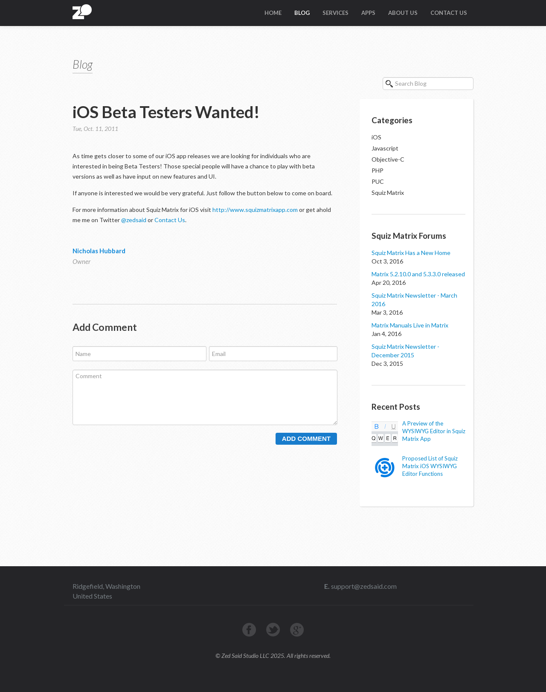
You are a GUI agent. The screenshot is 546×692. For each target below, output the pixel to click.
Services (335, 12)
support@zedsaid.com (363, 586)
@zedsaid (133, 219)
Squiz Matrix (388, 192)
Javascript (385, 148)
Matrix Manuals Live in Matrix (410, 325)
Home (273, 12)
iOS (376, 137)
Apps (368, 12)
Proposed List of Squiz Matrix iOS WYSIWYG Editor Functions (430, 466)
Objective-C (388, 159)
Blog (302, 12)
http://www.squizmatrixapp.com (255, 209)
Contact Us (448, 12)
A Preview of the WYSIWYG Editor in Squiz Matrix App (433, 431)
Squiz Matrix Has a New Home (411, 252)
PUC (378, 181)
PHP (377, 170)
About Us (403, 12)
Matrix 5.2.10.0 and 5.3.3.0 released (418, 274)
